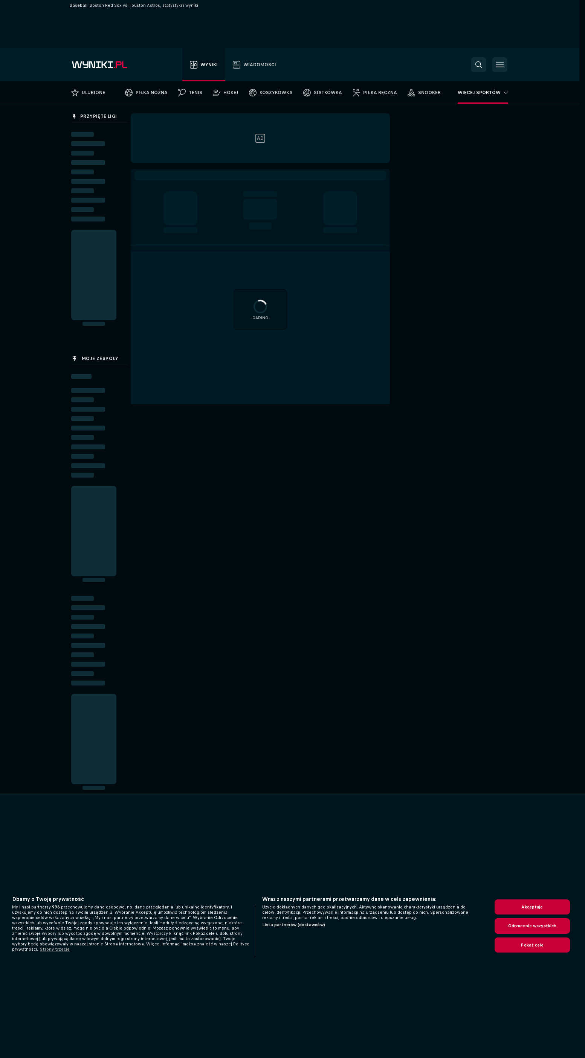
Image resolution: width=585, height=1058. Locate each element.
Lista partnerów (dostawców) (293, 924)
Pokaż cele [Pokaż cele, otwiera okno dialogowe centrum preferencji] (532, 945)
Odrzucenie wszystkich (532, 925)
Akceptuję (532, 907)
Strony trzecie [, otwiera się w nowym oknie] (55, 949)
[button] (478, 64)
